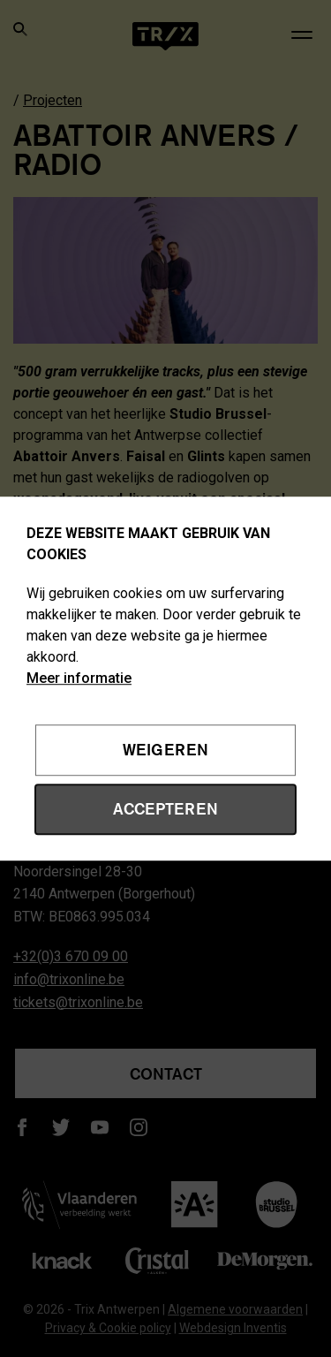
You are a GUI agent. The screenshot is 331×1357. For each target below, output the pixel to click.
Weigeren (165, 750)
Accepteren (165, 808)
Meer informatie (79, 678)
